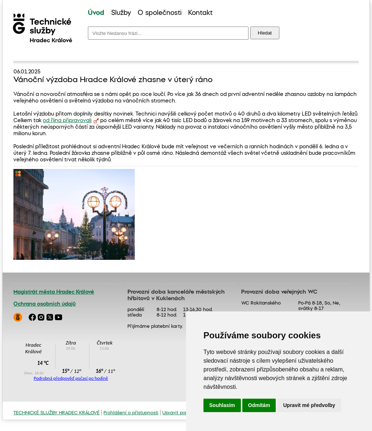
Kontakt (200, 13)
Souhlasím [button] (222, 405)
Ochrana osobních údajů (44, 304)
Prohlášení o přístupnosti (131, 413)
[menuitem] (96, 13)
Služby (121, 13)
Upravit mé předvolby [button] (309, 405)
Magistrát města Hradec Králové (53, 292)
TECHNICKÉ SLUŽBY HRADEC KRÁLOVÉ (56, 413)
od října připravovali (67, 120)
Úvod (96, 13)
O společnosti (160, 13)
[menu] (150, 13)
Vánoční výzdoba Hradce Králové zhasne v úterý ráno (113, 80)
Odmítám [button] (259, 405)
